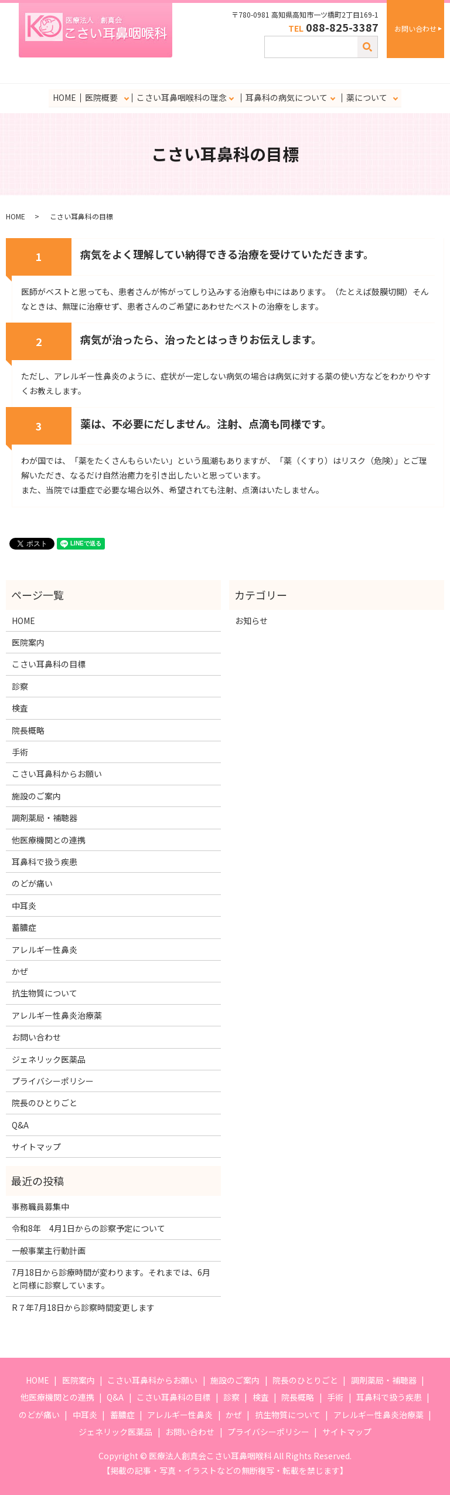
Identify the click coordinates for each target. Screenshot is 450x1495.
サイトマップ (36, 1146)
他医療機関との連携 (49, 840)
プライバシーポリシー (53, 1081)
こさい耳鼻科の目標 (49, 664)
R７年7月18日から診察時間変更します (83, 1307)
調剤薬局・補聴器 (44, 817)
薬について (366, 97)
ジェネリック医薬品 (49, 1059)
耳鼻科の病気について (286, 97)
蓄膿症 (24, 927)
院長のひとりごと (44, 1102)
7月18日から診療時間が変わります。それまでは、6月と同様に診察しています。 (111, 1278)
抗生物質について (44, 993)
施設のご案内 (36, 796)
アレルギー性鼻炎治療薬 (57, 1015)
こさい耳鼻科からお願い (57, 773)
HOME (64, 97)
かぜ (20, 971)
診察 (20, 686)
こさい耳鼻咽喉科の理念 (181, 97)
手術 (20, 752)
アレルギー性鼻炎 (44, 949)
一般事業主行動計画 (49, 1250)
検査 (20, 708)
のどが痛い (32, 883)
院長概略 (28, 730)
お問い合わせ (415, 28)
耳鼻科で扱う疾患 (44, 861)
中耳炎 (24, 905)
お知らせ (251, 620)
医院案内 (28, 642)
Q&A (20, 1125)
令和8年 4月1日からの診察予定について (88, 1228)
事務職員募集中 (40, 1206)
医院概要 (100, 97)
